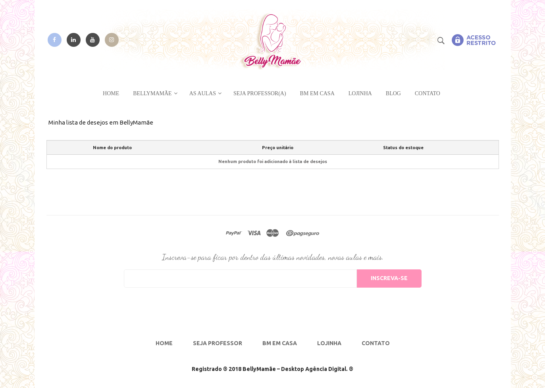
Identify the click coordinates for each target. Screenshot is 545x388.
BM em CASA (317, 93)
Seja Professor (217, 343)
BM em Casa (279, 343)
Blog (393, 93)
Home (111, 93)
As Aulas (202, 93)
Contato (427, 93)
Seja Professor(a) (259, 93)
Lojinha (360, 93)
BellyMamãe (152, 93)
